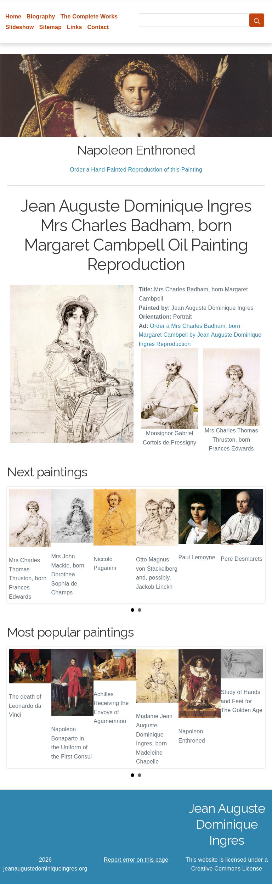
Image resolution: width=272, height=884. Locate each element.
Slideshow (19, 27)
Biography (41, 16)
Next (254, 544)
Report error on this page (136, 860)
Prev (18, 544)
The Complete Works (89, 16)
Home (13, 16)
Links (74, 27)
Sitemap (50, 27)
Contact (98, 27)
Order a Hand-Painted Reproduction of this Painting (136, 170)
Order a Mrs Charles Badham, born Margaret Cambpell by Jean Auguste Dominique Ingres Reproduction (200, 335)
